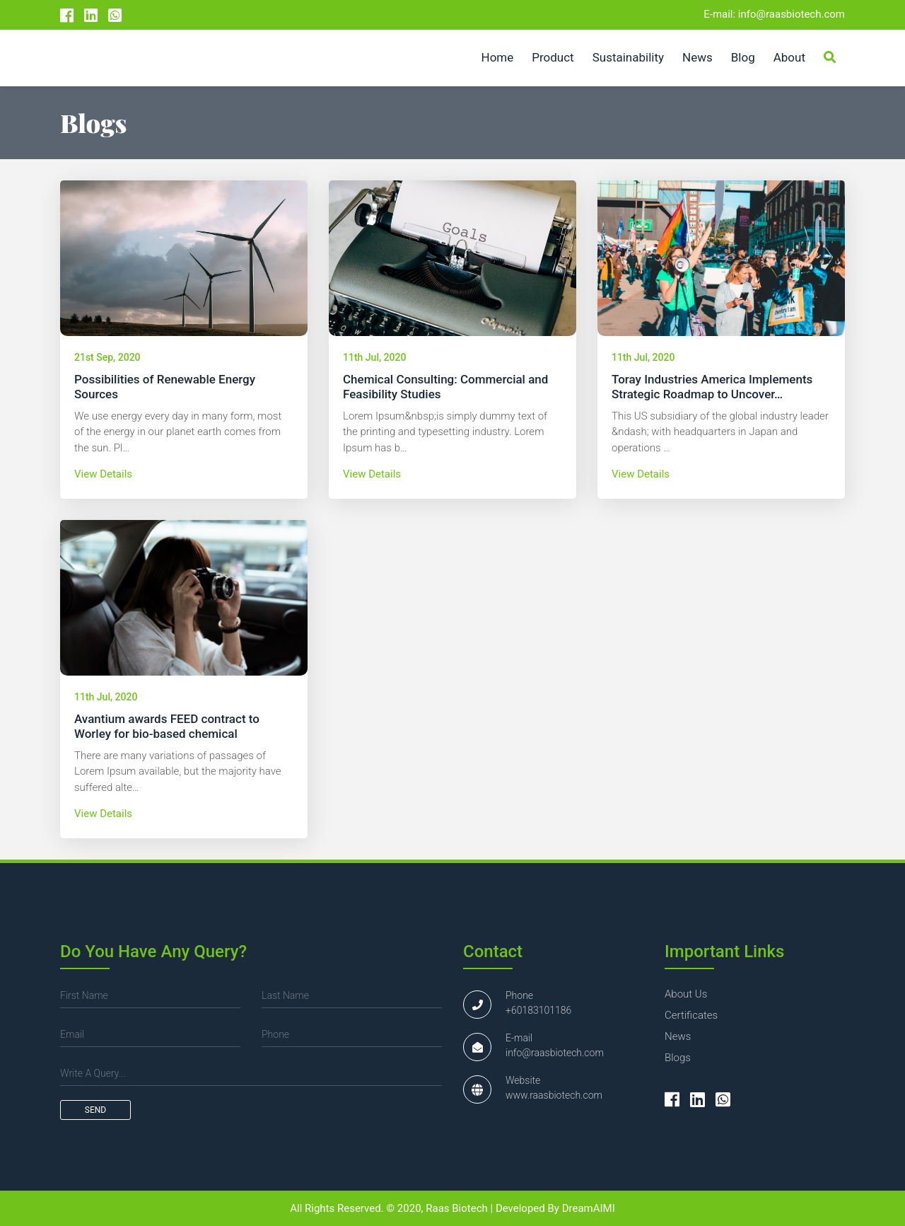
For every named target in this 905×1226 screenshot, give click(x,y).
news (678, 1036)
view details (103, 474)
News (697, 57)
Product (552, 57)
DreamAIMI (588, 1208)
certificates (691, 1015)
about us (686, 994)
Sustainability (628, 57)
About (789, 57)
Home (497, 57)
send (95, 1110)
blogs (678, 1057)
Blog (743, 57)
